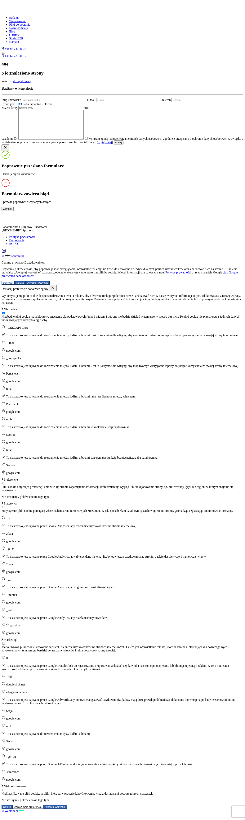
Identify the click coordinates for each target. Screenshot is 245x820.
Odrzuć (20, 288)
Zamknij (7, 214)
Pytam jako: (9, 104)
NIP (103, 107)
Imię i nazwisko (44, 99)
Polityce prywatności (178, 278)
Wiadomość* (47, 144)
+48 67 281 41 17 (14, 48)
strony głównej (22, 81)
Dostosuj (8, 288)
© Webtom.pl (13, 261)
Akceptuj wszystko (37, 288)
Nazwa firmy (43, 107)
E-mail (124, 99)
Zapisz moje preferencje (28, 812)
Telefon (198, 99)
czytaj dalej (118, 148)
